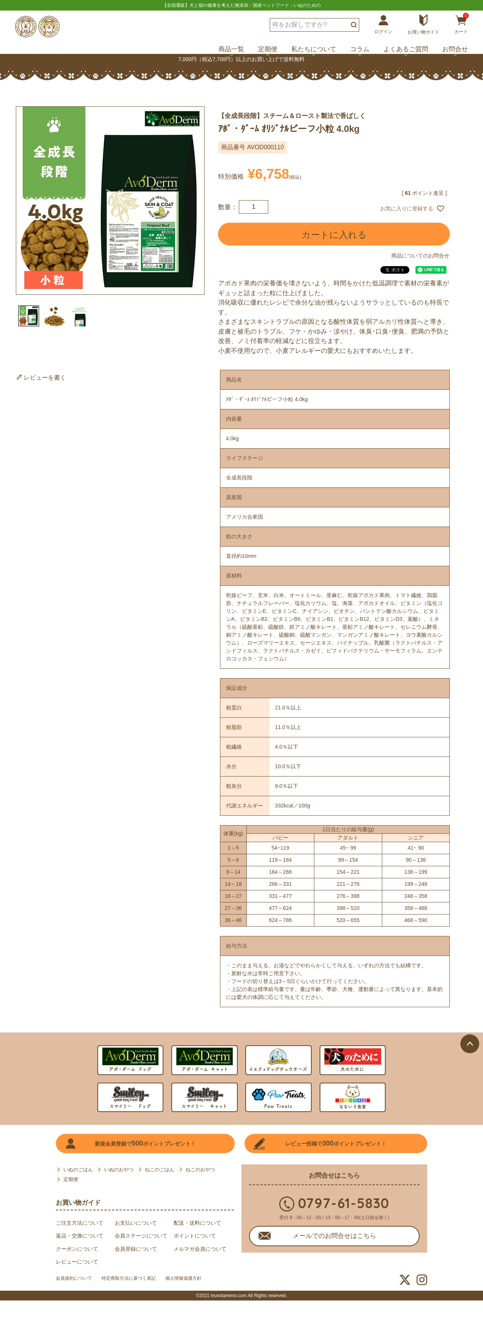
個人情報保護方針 (205, 1280)
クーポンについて (77, 1249)
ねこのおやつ (200, 1169)
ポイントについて (195, 1236)
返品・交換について (79, 1236)
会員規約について (77, 1280)
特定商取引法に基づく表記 (141, 1280)
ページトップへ (469, 878)
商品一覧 (231, 49)
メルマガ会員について (200, 1249)
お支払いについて (136, 1223)
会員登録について (136, 1249)
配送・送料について (197, 1223)
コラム (359, 49)
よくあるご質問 (405, 49)
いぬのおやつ (119, 1169)
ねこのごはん (159, 1169)
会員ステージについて (141, 1236)
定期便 (267, 49)
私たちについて (313, 49)
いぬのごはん (78, 1169)
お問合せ (455, 49)
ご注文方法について (79, 1223)
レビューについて (77, 1262)
